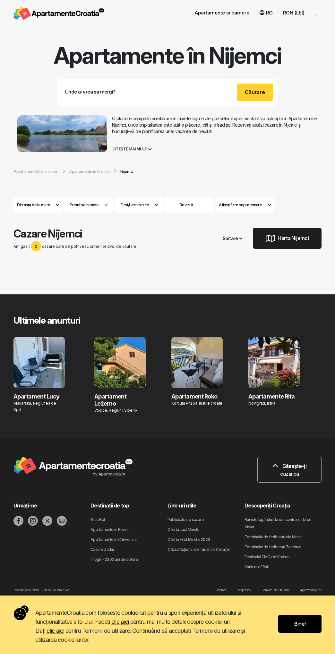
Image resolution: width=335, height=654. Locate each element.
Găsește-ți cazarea (289, 470)
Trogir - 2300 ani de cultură (114, 559)
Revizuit (186, 204)
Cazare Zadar (102, 549)
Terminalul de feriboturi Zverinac (273, 546)
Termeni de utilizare (275, 590)
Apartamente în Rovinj (109, 529)
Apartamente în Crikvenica (113, 539)
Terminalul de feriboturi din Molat (273, 536)
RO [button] (266, 13)
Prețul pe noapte (88, 204)
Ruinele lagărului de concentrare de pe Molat (278, 523)
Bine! (300, 624)
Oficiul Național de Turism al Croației (199, 549)
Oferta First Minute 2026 (189, 539)
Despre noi (243, 590)
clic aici (120, 621)
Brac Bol (97, 519)
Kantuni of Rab (257, 566)
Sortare (233, 238)
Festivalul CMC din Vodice (267, 556)
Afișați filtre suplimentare (245, 204)
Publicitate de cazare (186, 519)
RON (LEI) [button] (294, 13)
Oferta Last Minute (184, 529)
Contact (220, 590)
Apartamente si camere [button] (222, 13)
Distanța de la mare (38, 204)
